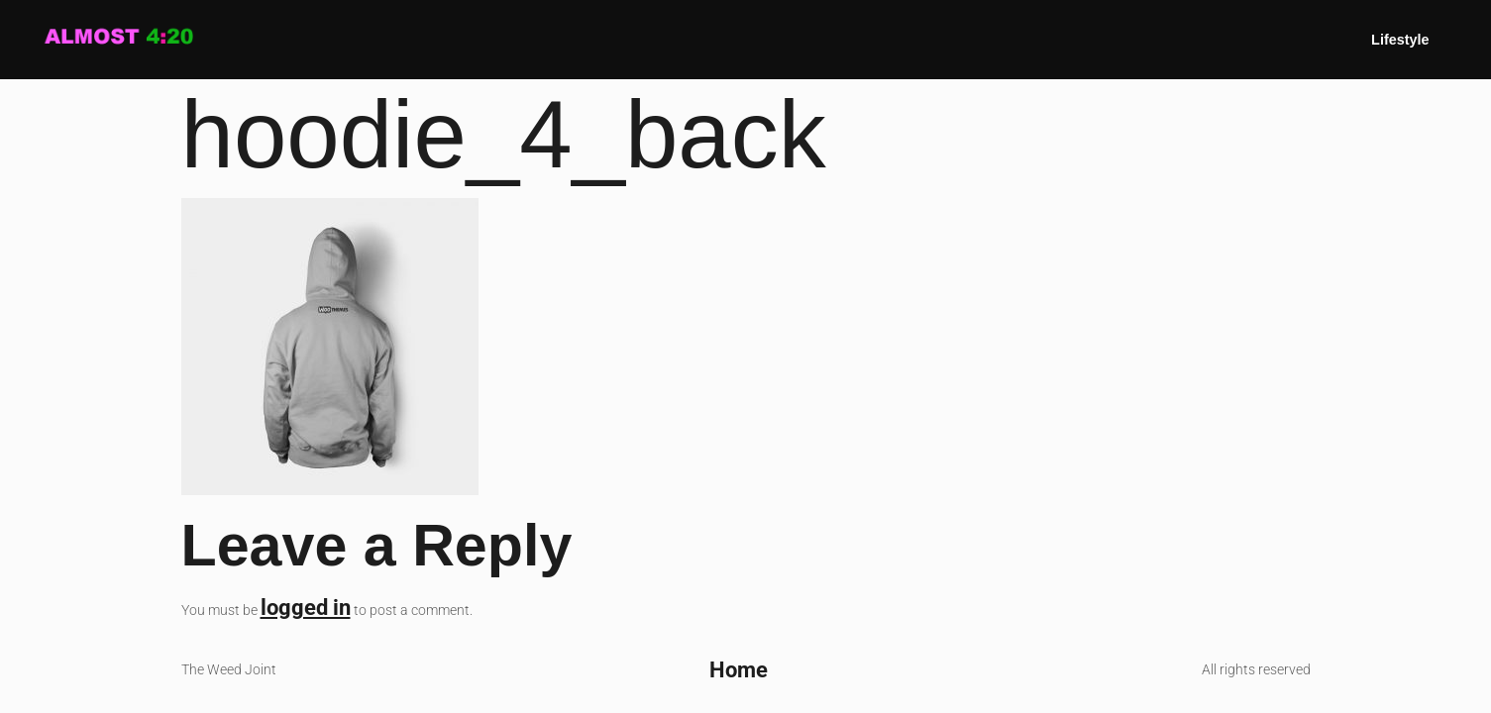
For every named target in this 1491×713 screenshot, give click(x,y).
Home (738, 669)
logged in (306, 607)
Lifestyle (1400, 40)
